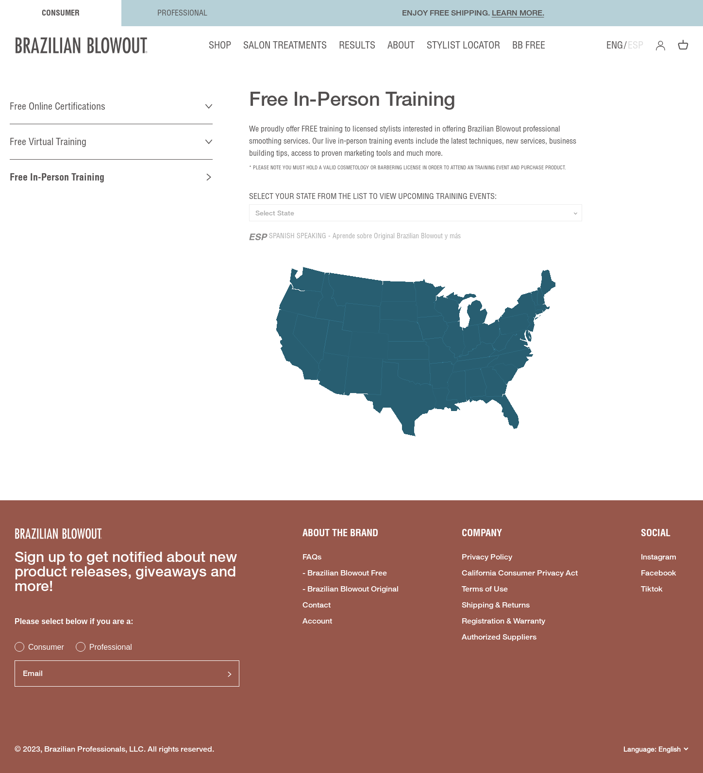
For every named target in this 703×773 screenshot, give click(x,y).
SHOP (220, 45)
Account (317, 621)
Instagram (658, 557)
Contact (316, 605)
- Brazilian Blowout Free (344, 573)
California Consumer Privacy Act (520, 573)
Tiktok (652, 589)
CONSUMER (61, 12)
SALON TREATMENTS (285, 45)
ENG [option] (614, 45)
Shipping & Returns (496, 605)
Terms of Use (485, 589)
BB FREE (528, 45)
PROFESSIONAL (182, 12)
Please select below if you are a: (74, 621)
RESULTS (357, 45)
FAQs (311, 557)
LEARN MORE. (518, 12)
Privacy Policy (487, 557)
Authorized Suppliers (499, 637)
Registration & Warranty (503, 621)
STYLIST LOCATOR (463, 45)
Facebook (658, 573)
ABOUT (401, 45)
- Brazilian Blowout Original (350, 589)
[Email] (127, 673)
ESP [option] (635, 45)
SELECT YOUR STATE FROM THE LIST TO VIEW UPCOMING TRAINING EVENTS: (373, 196)
